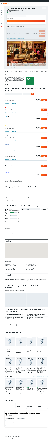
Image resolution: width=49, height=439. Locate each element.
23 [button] (30, 31)
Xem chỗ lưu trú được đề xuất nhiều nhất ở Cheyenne (40, 376)
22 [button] (20, 31)
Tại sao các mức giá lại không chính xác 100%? (27, 438)
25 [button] (11, 33)
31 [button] (9, 35)
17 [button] (9, 31)
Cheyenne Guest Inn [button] (8, 347)
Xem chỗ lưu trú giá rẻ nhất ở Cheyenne (42, 355)
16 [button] (30, 29)
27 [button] (16, 33)
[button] (48, 1)
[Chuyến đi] (1, 19)
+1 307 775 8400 (9, 11)
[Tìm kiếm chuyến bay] (1, 6)
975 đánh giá (13, 12)
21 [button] (18, 31)
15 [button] (20, 29)
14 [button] (18, 29)
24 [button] (9, 33)
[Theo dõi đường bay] (1, 15)
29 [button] (20, 33)
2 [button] (30, 24)
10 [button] (9, 29)
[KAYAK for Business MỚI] (1, 17)
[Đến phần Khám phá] (1, 13)
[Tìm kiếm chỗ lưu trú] (1, 8)
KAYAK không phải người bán (27, 434)
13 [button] (16, 29)
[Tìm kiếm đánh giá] (31, 209)
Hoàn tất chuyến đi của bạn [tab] (10, 418)
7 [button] (18, 26)
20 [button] (16, 31)
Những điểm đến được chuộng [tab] (20, 418)
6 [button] (16, 26)
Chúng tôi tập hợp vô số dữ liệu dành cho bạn (27, 436)
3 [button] (9, 26)
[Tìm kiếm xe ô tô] (1, 10)
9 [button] (30, 26)
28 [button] (18, 33)
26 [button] (14, 33)
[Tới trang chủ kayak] (6, 3)
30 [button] (30, 33)
